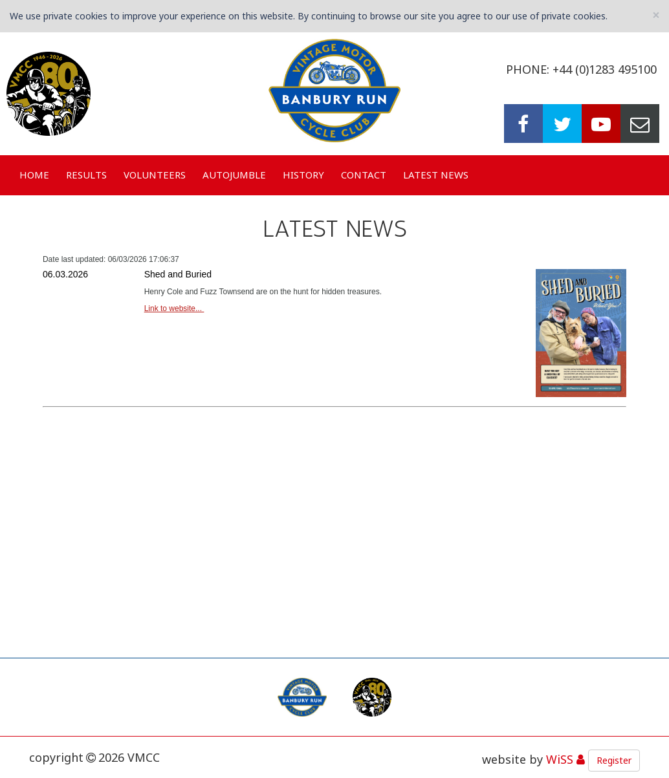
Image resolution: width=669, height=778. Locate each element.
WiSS (559, 759)
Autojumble (234, 174)
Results (86, 174)
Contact (363, 174)
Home (34, 174)
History (303, 174)
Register (614, 760)
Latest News (435, 174)
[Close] (656, 15)
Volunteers (155, 174)
